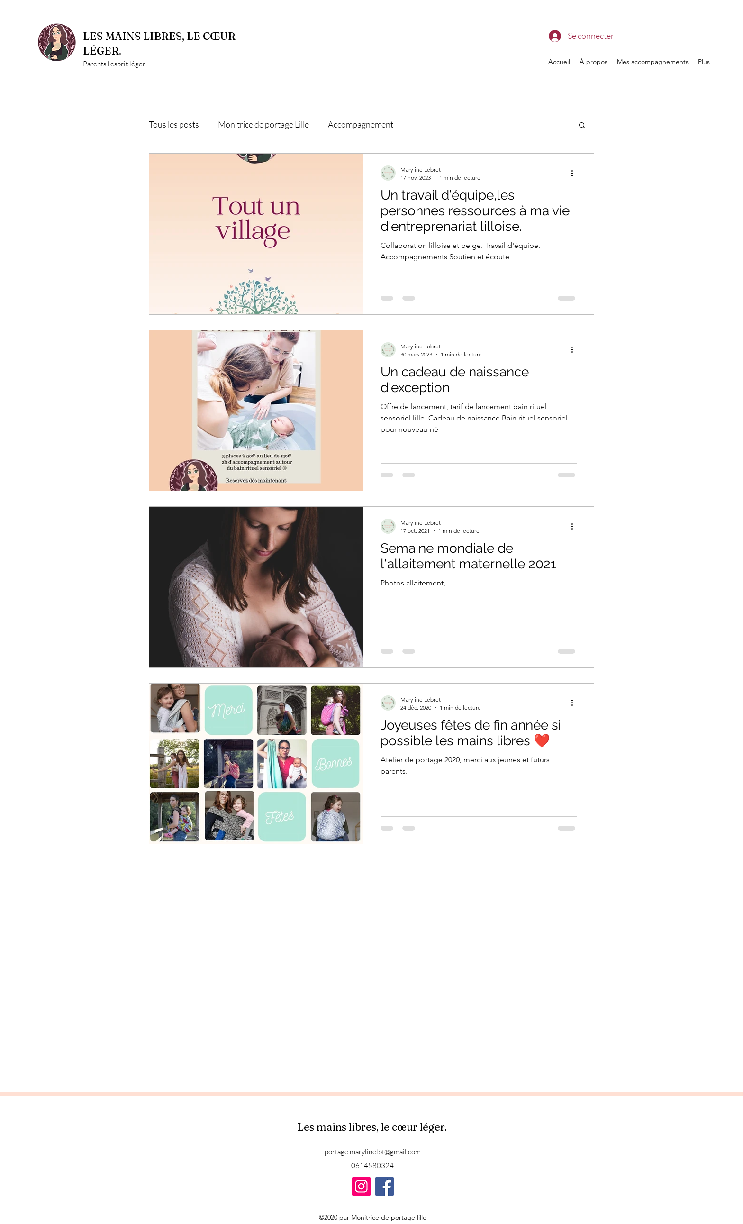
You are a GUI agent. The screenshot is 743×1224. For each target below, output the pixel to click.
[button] (582, 126)
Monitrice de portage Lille (263, 124)
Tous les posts (174, 124)
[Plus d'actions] (575, 173)
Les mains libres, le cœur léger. (373, 1126)
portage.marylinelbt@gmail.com (373, 1151)
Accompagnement (360, 124)
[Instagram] (361, 1186)
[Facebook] (384, 1186)
